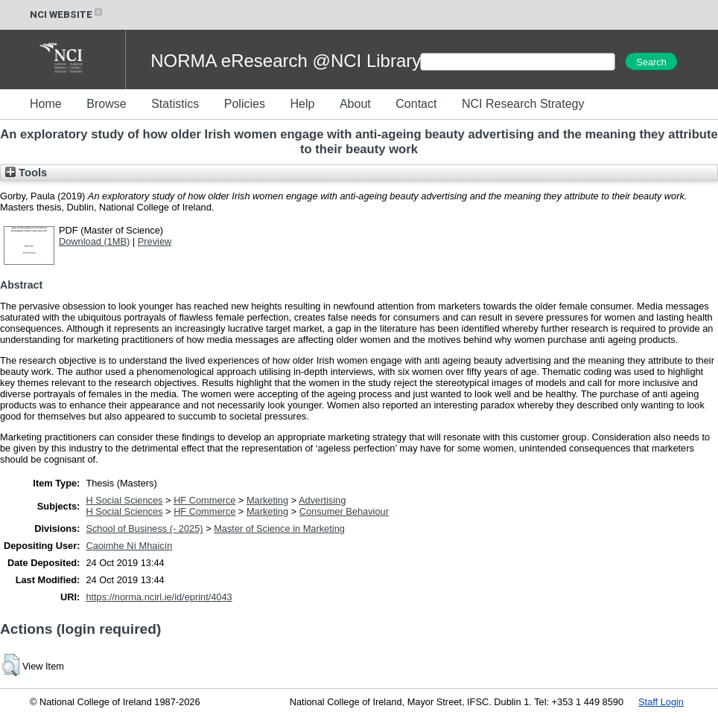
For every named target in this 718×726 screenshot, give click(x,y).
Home (46, 103)
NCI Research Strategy (523, 103)
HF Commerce (204, 500)
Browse (106, 103)
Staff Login (661, 701)
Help (302, 103)
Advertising (322, 500)
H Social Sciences (124, 500)
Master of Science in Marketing (279, 528)
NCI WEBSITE (67, 14)
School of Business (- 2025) (144, 528)
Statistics (175, 103)
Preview (155, 241)
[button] (10, 665)
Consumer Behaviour (344, 511)
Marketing (267, 500)
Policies (244, 103)
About (355, 103)
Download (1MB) (94, 241)
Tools (26, 173)
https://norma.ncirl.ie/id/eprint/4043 (159, 597)
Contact (415, 103)
